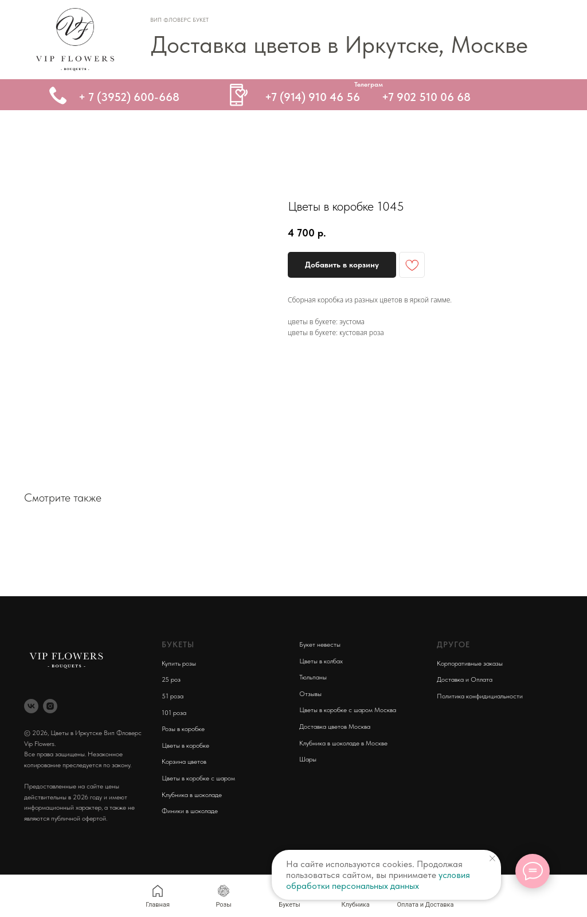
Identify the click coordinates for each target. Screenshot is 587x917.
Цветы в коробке (185, 745)
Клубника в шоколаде (192, 795)
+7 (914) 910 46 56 (312, 97)
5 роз (173, 679)
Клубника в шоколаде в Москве (343, 743)
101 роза (174, 713)
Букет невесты (320, 644)
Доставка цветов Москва (334, 726)
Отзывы (310, 694)
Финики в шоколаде (190, 811)
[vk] (31, 706)
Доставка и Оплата (464, 679)
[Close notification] (492, 858)
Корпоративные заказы (470, 663)
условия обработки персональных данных (378, 880)
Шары (307, 759)
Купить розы (179, 663)
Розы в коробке (183, 729)
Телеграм (368, 84)
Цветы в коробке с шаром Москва (347, 710)
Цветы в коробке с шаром (198, 778)
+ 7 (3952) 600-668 (129, 97)
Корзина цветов (184, 761)
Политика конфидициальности (480, 696)
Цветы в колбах (321, 661)
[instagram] (50, 706)
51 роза (172, 696)
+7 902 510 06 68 (426, 97)
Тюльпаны (313, 677)
